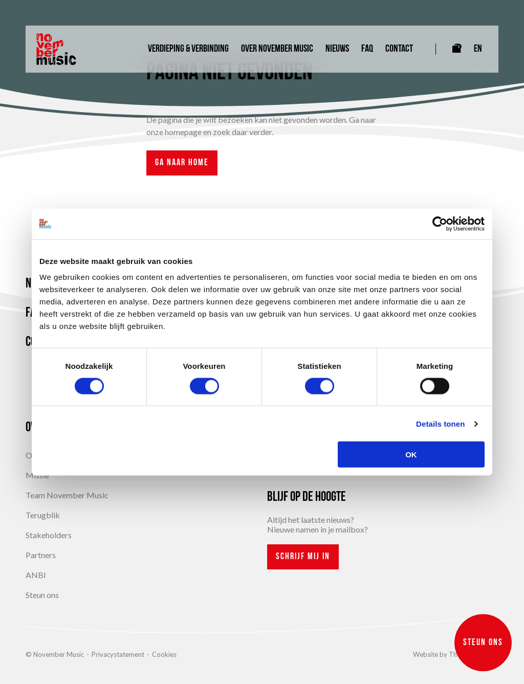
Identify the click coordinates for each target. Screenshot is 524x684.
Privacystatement (118, 654)
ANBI (36, 575)
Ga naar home (182, 163)
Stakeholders (49, 535)
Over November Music (277, 49)
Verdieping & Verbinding (188, 49)
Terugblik (43, 515)
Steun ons (42, 595)
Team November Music (67, 495)
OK (411, 454)
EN (478, 49)
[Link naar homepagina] (56, 49)
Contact (399, 49)
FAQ (367, 49)
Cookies (164, 654)
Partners (41, 555)
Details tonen (440, 423)
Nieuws (337, 49)
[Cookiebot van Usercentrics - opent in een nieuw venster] (440, 223)
